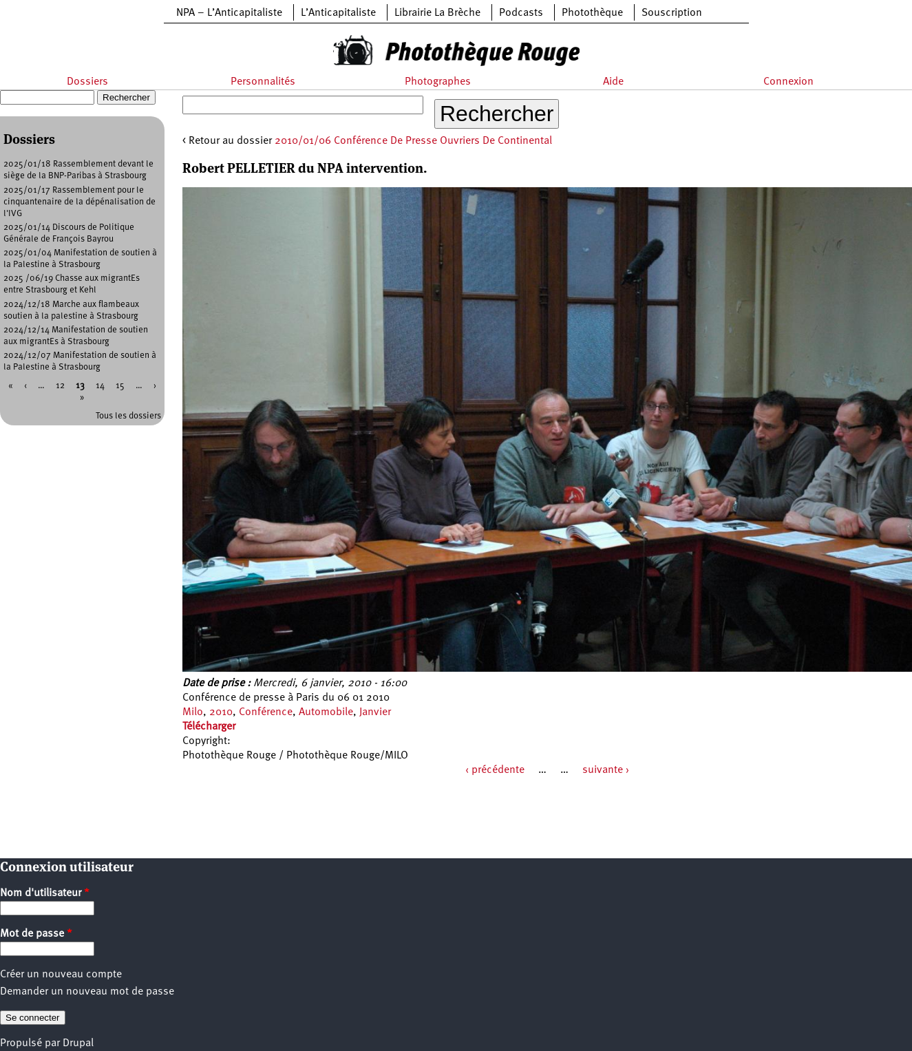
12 (60, 385)
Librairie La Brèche (437, 13)
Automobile (326, 712)
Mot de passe (36, 933)
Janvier (375, 712)
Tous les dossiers (128, 416)
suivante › (605, 770)
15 (120, 385)
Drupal (78, 1043)
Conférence (266, 712)
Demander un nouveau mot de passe (87, 991)
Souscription (671, 13)
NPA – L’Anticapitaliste (229, 13)
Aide (613, 81)
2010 (221, 712)
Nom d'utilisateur (44, 893)
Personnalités (263, 81)
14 (100, 385)
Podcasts (521, 13)
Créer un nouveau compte (61, 974)
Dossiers (87, 81)
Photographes (438, 81)
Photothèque (592, 13)
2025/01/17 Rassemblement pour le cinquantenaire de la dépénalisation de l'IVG (79, 202)
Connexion (788, 81)
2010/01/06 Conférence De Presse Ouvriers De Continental (413, 141)
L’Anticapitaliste (338, 13)
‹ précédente (494, 770)
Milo (192, 712)
